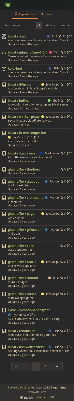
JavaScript (50, 84)
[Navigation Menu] (68, 5)
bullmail (25, 101)
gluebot (33, 181)
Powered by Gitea (19, 387)
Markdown (49, 153)
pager (31, 214)
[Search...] (39, 25)
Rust (53, 278)
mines (31, 294)
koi (10, 68)
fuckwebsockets (31, 347)
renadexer (27, 331)
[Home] (7, 5)
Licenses (41, 397)
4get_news (27, 153)
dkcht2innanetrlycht (34, 310)
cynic (12, 310)
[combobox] (51, 25)
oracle (31, 262)
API (52, 397)
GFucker (25, 84)
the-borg (33, 169)
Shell (53, 100)
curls (30, 246)
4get (22, 36)
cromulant (35, 198)
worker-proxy (29, 117)
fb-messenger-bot (32, 133)
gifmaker (34, 230)
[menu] (26, 397)
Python (52, 181)
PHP (52, 36)
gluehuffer (16, 169)
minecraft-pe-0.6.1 (33, 52)
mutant (32, 278)
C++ (54, 52)
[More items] (71, 14)
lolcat (12, 36)
